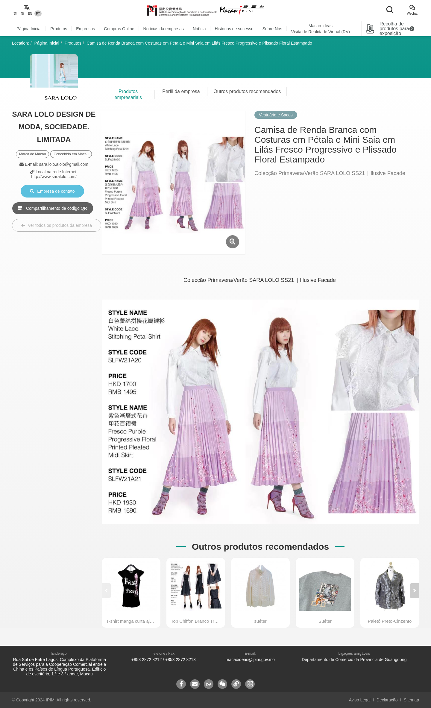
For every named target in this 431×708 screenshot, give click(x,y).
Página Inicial (28, 28)
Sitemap (411, 700)
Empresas (85, 28)
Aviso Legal (360, 700)
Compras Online (119, 28)
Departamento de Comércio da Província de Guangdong (354, 659)
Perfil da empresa (181, 91)
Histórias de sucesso (234, 28)
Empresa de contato (52, 191)
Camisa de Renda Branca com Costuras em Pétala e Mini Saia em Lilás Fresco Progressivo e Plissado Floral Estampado (199, 43)
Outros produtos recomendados (247, 91)
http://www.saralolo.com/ (54, 176)
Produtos (58, 28)
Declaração (387, 700)
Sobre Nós (272, 28)
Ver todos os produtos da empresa (56, 225)
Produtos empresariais (128, 94)
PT (38, 13)
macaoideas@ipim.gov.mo (250, 659)
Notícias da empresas (163, 28)
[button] (414, 590)
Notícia (199, 28)
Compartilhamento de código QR (52, 208)
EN (30, 13)
